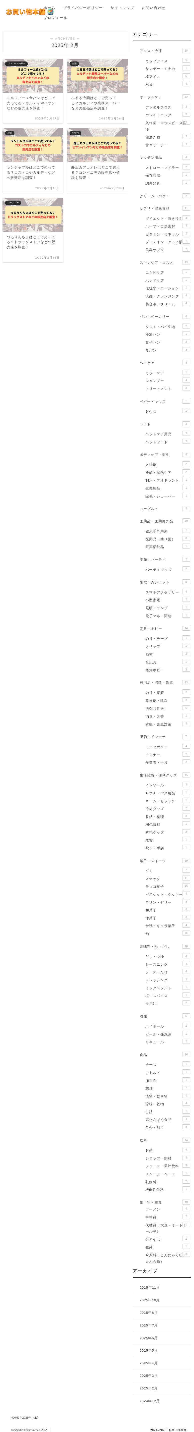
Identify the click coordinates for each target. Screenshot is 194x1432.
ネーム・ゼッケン (167, 800)
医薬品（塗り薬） (167, 538)
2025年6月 (149, 1338)
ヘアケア (165, 362)
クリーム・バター (165, 195)
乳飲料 (167, 1181)
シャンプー (167, 380)
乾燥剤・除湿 (167, 700)
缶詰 (167, 1111)
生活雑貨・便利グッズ (165, 774)
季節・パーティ (165, 559)
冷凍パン (167, 333)
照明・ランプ (167, 607)
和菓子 (167, 909)
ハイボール (167, 1025)
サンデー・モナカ (167, 68)
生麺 (167, 1246)
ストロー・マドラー (167, 167)
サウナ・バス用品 (167, 792)
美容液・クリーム (167, 303)
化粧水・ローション (167, 287)
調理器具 (167, 182)
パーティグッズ (167, 569)
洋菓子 (167, 917)
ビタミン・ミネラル (167, 233)
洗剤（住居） (167, 708)
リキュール (167, 1041)
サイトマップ (122, 7)
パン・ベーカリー (165, 316)
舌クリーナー (167, 144)
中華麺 (167, 1216)
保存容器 (167, 174)
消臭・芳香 (167, 715)
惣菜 (167, 1087)
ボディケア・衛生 (165, 454)
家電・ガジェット (165, 581)
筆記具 (167, 661)
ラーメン (167, 1208)
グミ (167, 870)
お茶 (167, 1149)
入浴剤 (167, 464)
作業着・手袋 (167, 762)
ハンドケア (167, 279)
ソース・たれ (167, 971)
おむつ (167, 410)
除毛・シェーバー (167, 495)
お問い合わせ (154, 7)
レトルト (167, 1072)
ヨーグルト (165, 508)
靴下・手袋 (167, 847)
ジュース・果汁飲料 (167, 1165)
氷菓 (167, 83)
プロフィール (56, 17)
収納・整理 (167, 816)
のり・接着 (167, 692)
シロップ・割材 (167, 1157)
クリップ (167, 645)
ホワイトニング (167, 114)
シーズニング (167, 963)
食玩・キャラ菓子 (167, 925)
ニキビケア (167, 272)
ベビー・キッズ (165, 401)
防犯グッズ (167, 831)
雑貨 (167, 839)
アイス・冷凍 (165, 50)
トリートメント (167, 388)
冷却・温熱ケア (167, 472)
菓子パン (167, 341)
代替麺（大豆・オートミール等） (167, 1228)
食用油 (167, 1003)
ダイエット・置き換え (167, 217)
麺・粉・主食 (165, 1202)
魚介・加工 (167, 1127)
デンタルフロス (167, 106)
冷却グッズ (167, 808)
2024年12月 (150, 1401)
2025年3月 (149, 1375)
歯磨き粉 (167, 136)
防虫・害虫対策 (167, 723)
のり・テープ (167, 638)
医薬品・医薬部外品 (165, 520)
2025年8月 (149, 1313)
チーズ (167, 1064)
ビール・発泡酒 (167, 1033)
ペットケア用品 (167, 433)
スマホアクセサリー (167, 591)
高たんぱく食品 (167, 1119)
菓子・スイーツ (165, 860)
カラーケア (167, 372)
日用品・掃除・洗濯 (165, 682)
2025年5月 (149, 1350)
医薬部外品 (167, 546)
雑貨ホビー (167, 669)
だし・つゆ (167, 955)
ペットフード (167, 441)
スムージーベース (167, 1173)
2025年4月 (149, 1363)
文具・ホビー (165, 628)
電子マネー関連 (167, 615)
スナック (167, 878)
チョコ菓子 (167, 885)
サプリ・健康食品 (165, 208)
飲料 (165, 1140)
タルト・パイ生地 (167, 326)
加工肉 (167, 1080)
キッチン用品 (165, 157)
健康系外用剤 (167, 530)
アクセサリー (167, 746)
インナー (167, 754)
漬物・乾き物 (167, 1095)
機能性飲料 (167, 1189)
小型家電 (167, 599)
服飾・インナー (165, 736)
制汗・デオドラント (167, 479)
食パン (167, 349)
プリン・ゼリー (167, 901)
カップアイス (167, 60)
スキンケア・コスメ (165, 262)
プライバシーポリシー (83, 7)
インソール (167, 784)
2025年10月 (150, 1300)
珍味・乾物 (167, 1103)
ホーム (50, 7)
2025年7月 (149, 1325)
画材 (167, 653)
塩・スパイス (167, 995)
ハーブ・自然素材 (167, 225)
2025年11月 (150, 1287)
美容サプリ (167, 249)
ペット (165, 423)
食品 (165, 1054)
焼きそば (167, 1238)
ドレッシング (167, 979)
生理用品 (167, 487)
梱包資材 (167, 823)
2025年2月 (149, 1388)
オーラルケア (165, 96)
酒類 (165, 1015)
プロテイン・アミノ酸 (167, 241)
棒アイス (167, 76)
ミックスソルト (167, 987)
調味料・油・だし (165, 946)
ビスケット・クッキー (167, 893)
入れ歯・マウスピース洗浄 (167, 125)
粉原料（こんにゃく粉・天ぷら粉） (167, 1258)
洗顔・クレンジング (167, 295)
